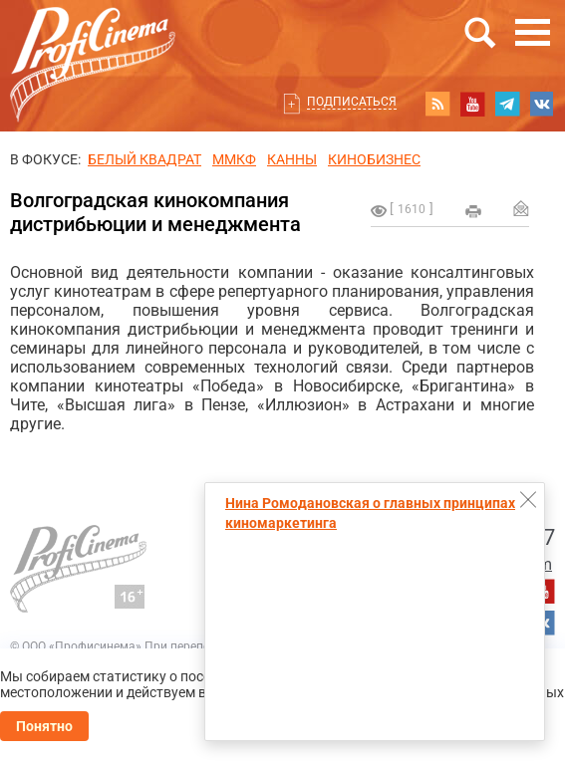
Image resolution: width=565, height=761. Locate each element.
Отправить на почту (521, 208)
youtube (472, 104)
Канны (292, 159)
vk (542, 104)
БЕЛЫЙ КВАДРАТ (144, 159)
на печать (473, 211)
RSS (437, 104)
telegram (507, 104)
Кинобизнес (374, 159)
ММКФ (234, 159)
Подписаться (352, 102)
